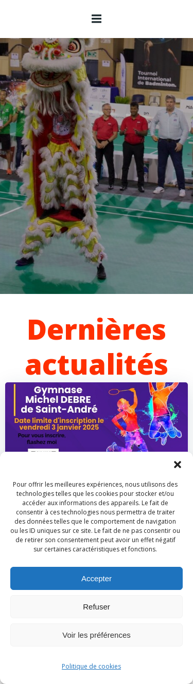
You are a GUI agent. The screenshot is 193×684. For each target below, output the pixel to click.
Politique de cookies (91, 666)
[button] (177, 464)
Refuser (96, 606)
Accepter (96, 578)
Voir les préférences (96, 635)
